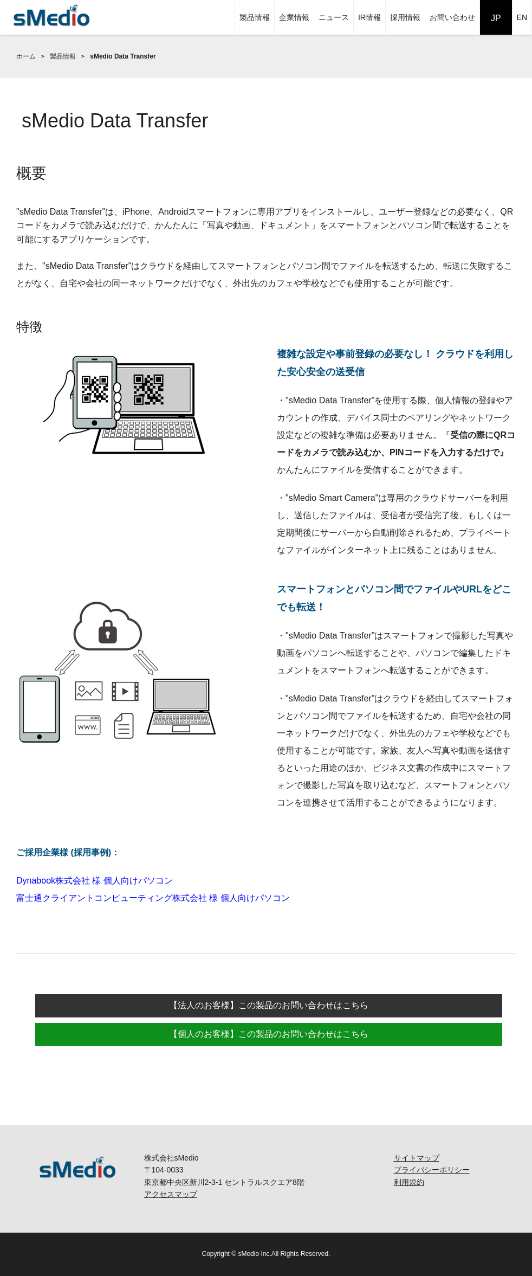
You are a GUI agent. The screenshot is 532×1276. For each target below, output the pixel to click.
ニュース (334, 17)
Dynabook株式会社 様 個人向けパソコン (94, 880)
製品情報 (254, 17)
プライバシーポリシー (432, 1169)
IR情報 (369, 17)
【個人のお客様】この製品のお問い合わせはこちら (268, 1034)
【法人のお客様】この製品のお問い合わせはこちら (268, 1005)
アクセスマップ (170, 1194)
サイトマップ (416, 1157)
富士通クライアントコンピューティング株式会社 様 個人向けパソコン (153, 898)
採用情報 (405, 17)
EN (522, 17)
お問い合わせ (452, 17)
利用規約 (409, 1182)
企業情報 (294, 17)
